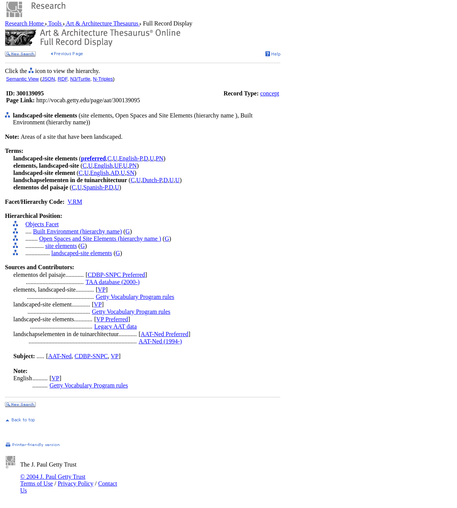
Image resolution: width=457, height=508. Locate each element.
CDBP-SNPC (91, 356)
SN (130, 173)
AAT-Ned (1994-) (160, 341)
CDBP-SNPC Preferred (116, 274)
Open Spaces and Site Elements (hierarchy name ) (100, 238)
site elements (61, 246)
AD (114, 173)
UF (117, 165)
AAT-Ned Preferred (164, 334)
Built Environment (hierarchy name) (77, 231)
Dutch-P (152, 180)
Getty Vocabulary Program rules (135, 297)
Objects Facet (42, 224)
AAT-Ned (60, 356)
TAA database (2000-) (113, 282)
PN (159, 158)
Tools (55, 23)
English (103, 165)
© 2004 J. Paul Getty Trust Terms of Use (52, 480)
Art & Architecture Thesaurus (102, 23)
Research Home (25, 23)
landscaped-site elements (81, 253)
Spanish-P (95, 187)
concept (269, 93)
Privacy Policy (75, 483)
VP (101, 289)
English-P (130, 158)
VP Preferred (112, 319)
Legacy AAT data (115, 326)
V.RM (74, 201)
